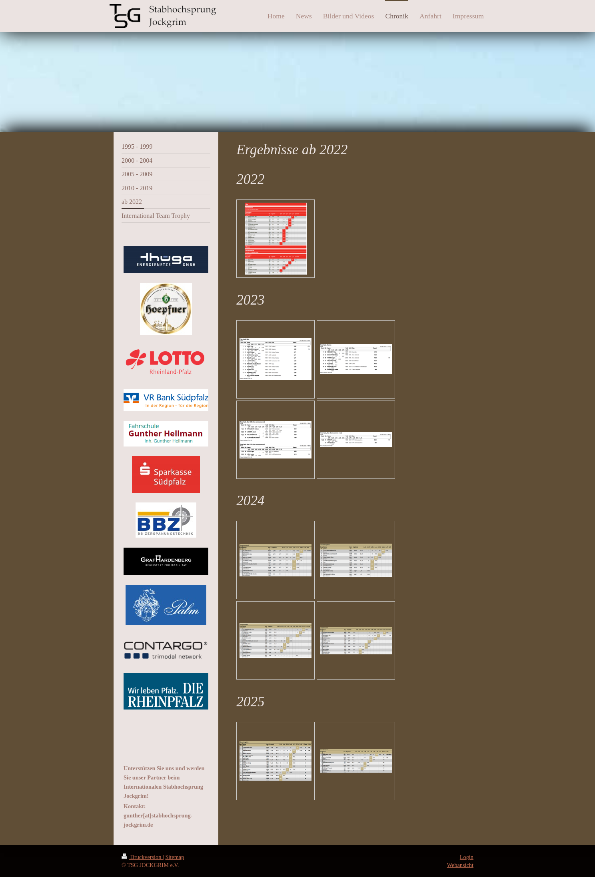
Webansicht (460, 865)
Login (466, 857)
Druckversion (142, 857)
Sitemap (174, 857)
